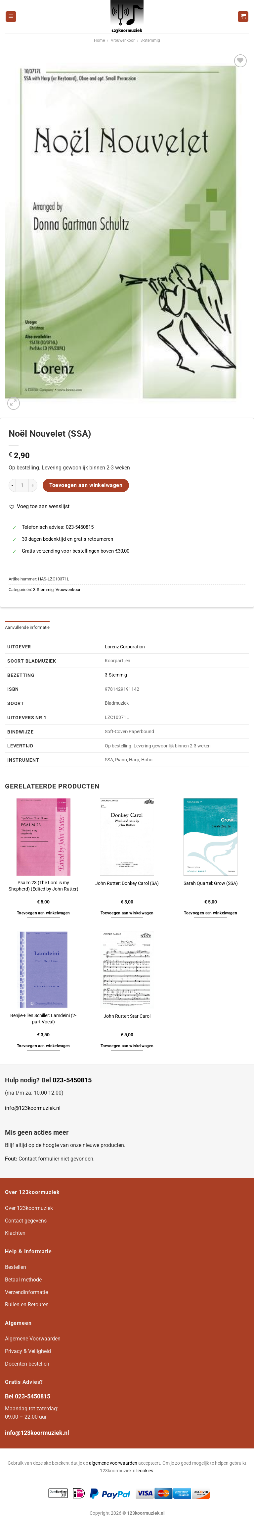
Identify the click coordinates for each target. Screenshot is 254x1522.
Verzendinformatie (26, 1292)
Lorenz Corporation (125, 647)
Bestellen (15, 1267)
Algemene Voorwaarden (33, 1338)
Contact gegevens (26, 1221)
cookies (145, 1471)
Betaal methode (23, 1280)
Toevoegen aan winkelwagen (86, 485)
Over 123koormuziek (29, 1208)
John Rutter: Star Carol (127, 1016)
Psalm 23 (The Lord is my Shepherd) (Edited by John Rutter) (43, 886)
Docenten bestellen (27, 1364)
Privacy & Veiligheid (28, 1351)
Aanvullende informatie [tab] (27, 627)
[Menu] (11, 16)
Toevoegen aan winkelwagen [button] (43, 913)
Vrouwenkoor (123, 40)
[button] (39, 506)
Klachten (15, 1233)
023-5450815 (72, 1080)
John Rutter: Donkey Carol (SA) (127, 883)
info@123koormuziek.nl (33, 1108)
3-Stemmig (150, 40)
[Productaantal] (22, 485)
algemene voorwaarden (113, 1463)
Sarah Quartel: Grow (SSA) (211, 883)
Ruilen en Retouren (27, 1304)
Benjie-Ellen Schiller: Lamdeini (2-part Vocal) (43, 1019)
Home (99, 40)
